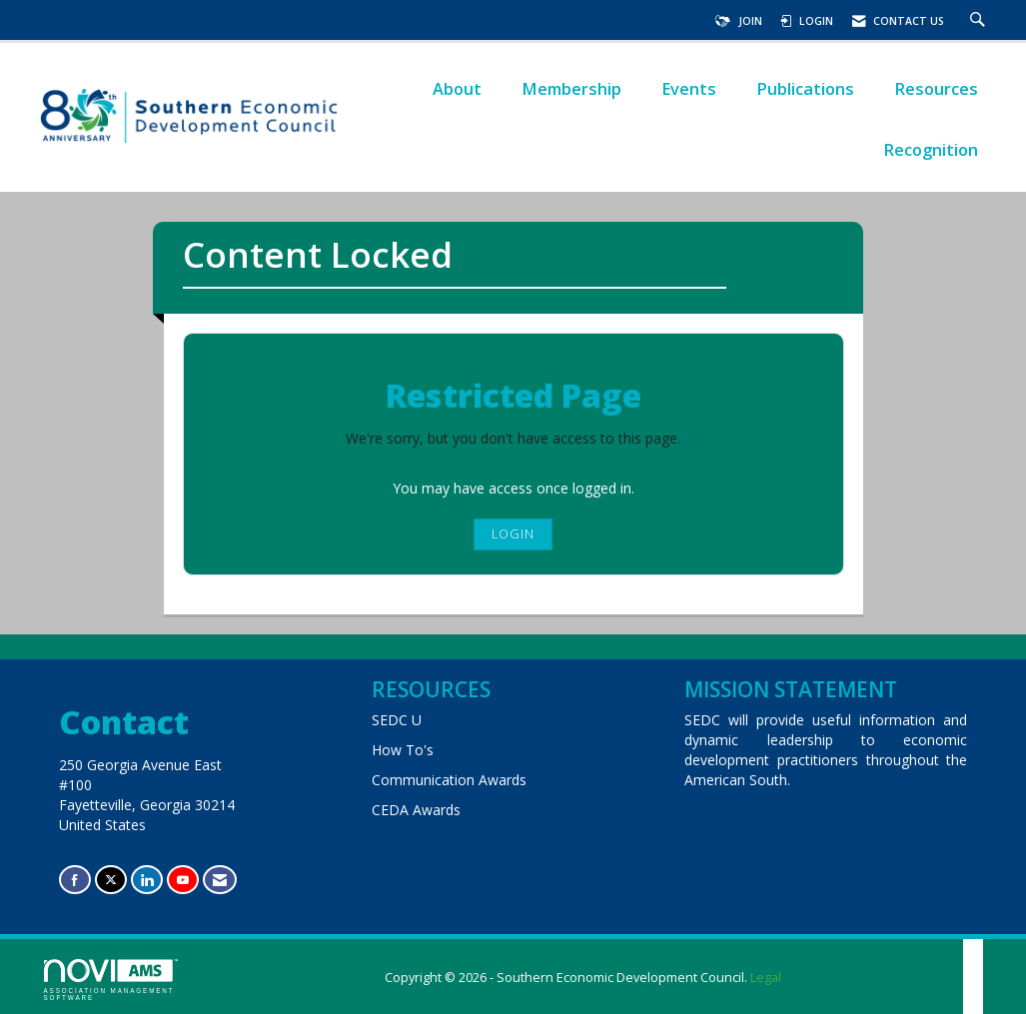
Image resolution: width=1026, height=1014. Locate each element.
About (457, 88)
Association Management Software (111, 980)
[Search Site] (980, 21)
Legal (765, 977)
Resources (936, 88)
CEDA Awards (416, 809)
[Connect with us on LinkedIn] (147, 879)
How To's (403, 749)
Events (688, 88)
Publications (805, 88)
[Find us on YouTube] (183, 879)
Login (513, 533)
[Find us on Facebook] (75, 879)
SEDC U (397, 719)
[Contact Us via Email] (220, 879)
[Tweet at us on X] (111, 879)
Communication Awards (449, 779)
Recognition (930, 149)
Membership (571, 88)
